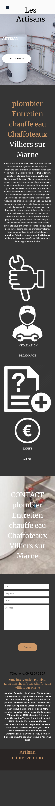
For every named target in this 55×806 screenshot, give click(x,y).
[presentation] (26, 637)
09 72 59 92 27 (16, 58)
